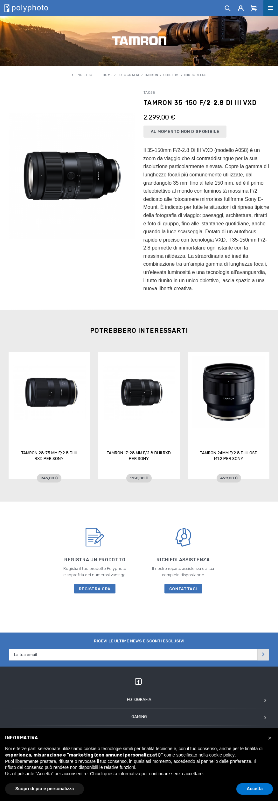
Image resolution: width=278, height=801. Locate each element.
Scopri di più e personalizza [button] (44, 788)
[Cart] (254, 8)
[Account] (240, 8)
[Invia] (263, 655)
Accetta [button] (255, 788)
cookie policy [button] (222, 754)
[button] (270, 738)
